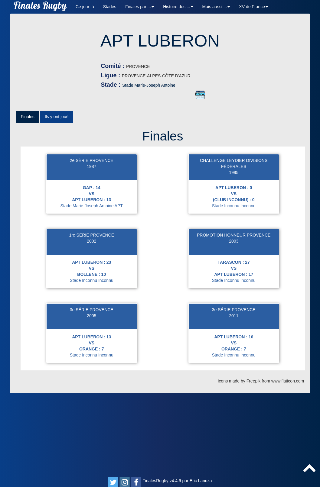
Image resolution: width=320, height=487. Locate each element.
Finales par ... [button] (139, 6)
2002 (91, 323)
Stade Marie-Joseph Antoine (221, 85)
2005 (91, 397)
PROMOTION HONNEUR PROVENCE (233, 317)
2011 (233, 397)
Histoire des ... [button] (178, 6)
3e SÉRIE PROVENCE (91, 391)
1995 (233, 254)
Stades (109, 6)
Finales (27, 198)
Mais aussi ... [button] (216, 6)
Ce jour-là (85, 6)
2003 (233, 323)
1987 (91, 248)
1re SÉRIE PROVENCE (91, 317)
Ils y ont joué (57, 198)
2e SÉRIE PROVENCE (91, 242)
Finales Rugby (40, 7)
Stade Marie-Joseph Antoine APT (91, 287)
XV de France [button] (253, 6)
